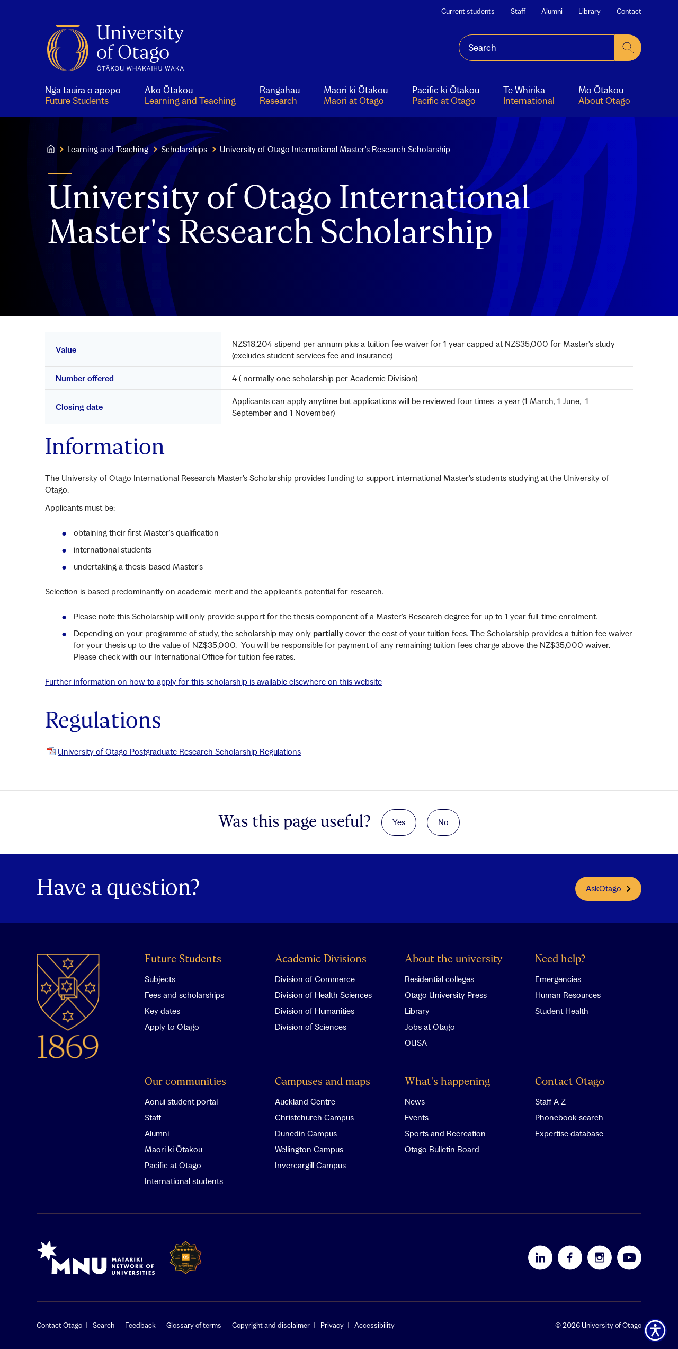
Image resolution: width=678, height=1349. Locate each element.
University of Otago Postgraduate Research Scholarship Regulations (179, 751)
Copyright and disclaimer (271, 1325)
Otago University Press (446, 995)
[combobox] (537, 47)
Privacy (332, 1325)
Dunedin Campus (306, 1133)
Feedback (140, 1325)
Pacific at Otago (173, 1165)
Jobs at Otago (430, 1026)
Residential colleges (439, 979)
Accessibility (374, 1325)
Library (589, 11)
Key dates (162, 1010)
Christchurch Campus (314, 1117)
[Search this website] (537, 47)
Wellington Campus (309, 1149)
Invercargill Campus (310, 1165)
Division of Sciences (310, 1026)
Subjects (160, 979)
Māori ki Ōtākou (173, 1149)
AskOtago (608, 888)
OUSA (416, 1042)
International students (184, 1181)
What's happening (447, 1082)
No (443, 822)
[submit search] (628, 47)
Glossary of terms (193, 1325)
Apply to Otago (172, 1026)
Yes (398, 822)
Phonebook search (569, 1117)
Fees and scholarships (184, 995)
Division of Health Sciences (323, 995)
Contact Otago (569, 1082)
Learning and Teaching (107, 149)
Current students (468, 11)
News (415, 1101)
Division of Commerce (315, 979)
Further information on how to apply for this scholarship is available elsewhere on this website (213, 681)
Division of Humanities (314, 1010)
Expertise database (569, 1133)
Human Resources (568, 995)
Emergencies (558, 979)
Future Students (183, 959)
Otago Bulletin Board (442, 1149)
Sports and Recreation (445, 1133)
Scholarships (184, 149)
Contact (629, 11)
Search (103, 1325)
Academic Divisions (321, 959)
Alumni (552, 11)
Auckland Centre (305, 1101)
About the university (454, 959)
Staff (518, 11)
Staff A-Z (550, 1101)
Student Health (561, 1010)
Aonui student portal (181, 1101)
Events (417, 1117)
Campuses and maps (322, 1082)
